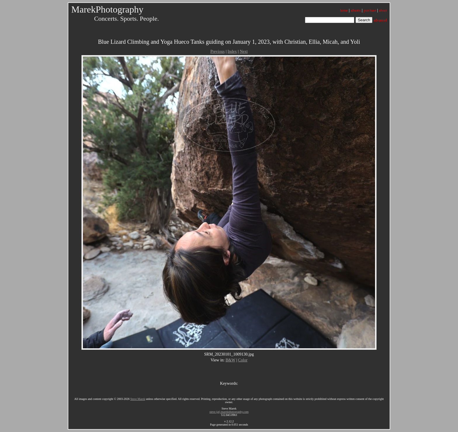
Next (244, 51)
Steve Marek (137, 398)
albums (356, 10)
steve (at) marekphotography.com (229, 411)
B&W (230, 360)
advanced (380, 20)
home (344, 10)
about (383, 10)
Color (242, 360)
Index (232, 51)
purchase (370, 10)
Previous (217, 51)
